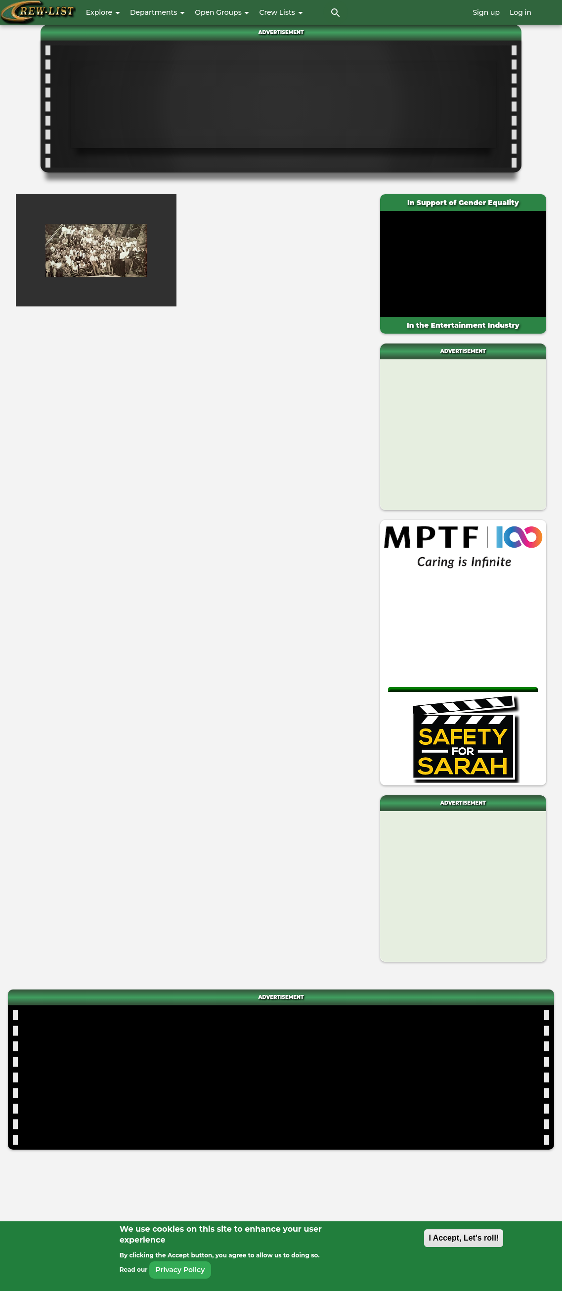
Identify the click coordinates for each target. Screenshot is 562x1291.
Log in (520, 12)
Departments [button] (157, 12)
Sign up (486, 12)
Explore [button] (103, 12)
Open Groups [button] (222, 12)
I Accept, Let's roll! (464, 1238)
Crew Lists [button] (281, 12)
